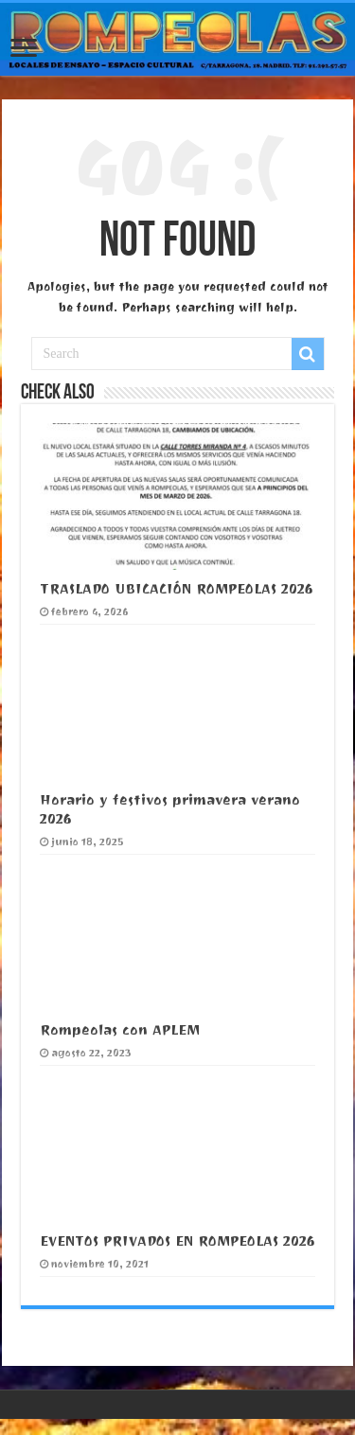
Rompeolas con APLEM (120, 1029)
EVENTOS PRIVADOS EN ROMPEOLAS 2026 (177, 1240)
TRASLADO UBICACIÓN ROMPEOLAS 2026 (176, 588)
